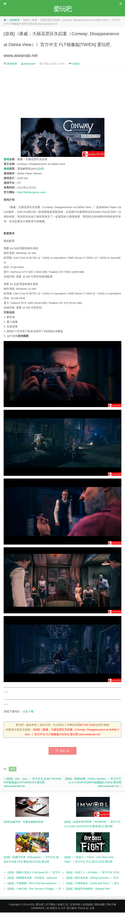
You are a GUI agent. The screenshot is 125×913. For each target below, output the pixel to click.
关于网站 (50, 905)
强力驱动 (71, 908)
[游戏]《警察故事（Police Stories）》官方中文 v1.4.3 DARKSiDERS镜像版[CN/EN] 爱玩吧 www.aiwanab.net (93, 783)
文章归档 (75, 905)
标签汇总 (63, 905)
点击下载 (28, 711)
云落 (91, 908)
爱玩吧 (39, 905)
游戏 (6, 159)
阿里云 (53, 908)
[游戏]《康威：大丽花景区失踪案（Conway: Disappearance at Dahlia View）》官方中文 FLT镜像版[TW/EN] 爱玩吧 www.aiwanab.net (61, 45)
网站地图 (100, 905)
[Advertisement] (62, 93)
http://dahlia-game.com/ (31, 192)
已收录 (76, 64)
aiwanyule (29, 64)
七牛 (63, 908)
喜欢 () (62, 751)
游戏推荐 (14, 20)
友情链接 (87, 905)
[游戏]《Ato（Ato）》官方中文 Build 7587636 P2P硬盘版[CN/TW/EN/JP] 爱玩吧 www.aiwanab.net (32, 783)
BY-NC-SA (86, 725)
